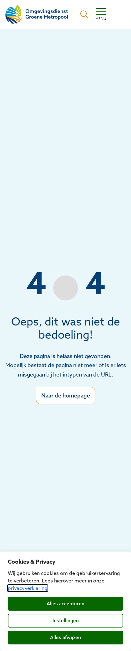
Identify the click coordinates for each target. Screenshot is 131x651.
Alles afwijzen (65, 637)
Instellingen (66, 620)
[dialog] (65, 601)
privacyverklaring (28, 588)
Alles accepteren (65, 604)
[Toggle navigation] (101, 14)
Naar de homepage (65, 395)
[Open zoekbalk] (84, 14)
